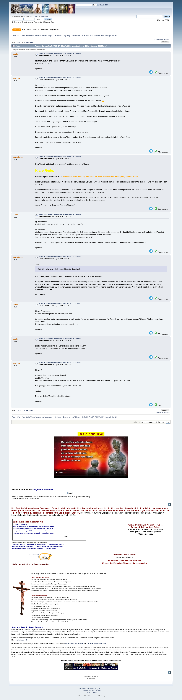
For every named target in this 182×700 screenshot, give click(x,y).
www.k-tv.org (34, 556)
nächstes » (166, 39)
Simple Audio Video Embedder (92, 690)
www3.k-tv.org (34, 554)
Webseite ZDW (103, 5)
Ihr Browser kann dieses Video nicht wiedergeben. (91, 457)
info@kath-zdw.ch (21, 640)
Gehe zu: (136, 422)
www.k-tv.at (35, 558)
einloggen (33, 16)
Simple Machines (100, 689)
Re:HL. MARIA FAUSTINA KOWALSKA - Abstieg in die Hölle (60, 54)
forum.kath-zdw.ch (97, 643)
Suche (15, 489)
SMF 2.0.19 (82, 689)
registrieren (45, 16)
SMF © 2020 (90, 689)
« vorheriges (158, 39)
